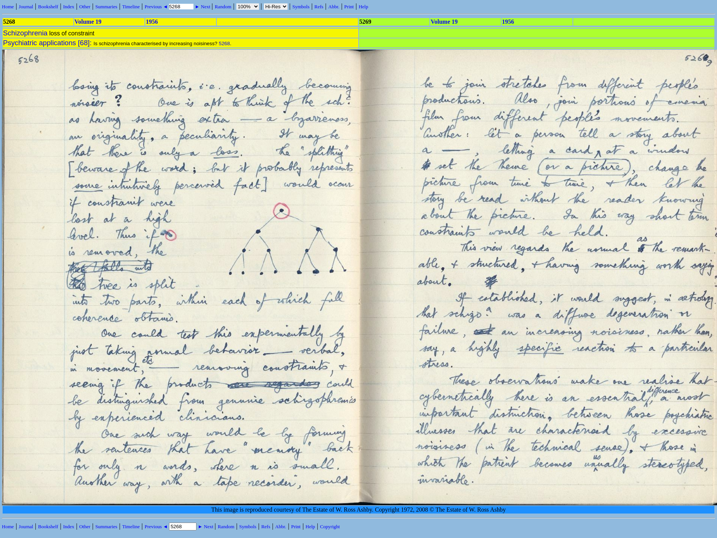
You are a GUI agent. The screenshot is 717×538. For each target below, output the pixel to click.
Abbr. (333, 6)
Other (84, 6)
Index (69, 6)
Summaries (106, 6)
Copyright (330, 526)
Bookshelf (48, 6)
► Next (202, 6)
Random (223, 6)
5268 (224, 43)
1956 (152, 21)
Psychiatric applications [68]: (48, 43)
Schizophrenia (25, 33)
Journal (26, 6)
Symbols (301, 6)
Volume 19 (88, 21)
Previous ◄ (157, 6)
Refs (318, 6)
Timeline (131, 6)
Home (8, 6)
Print (349, 6)
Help (363, 6)
